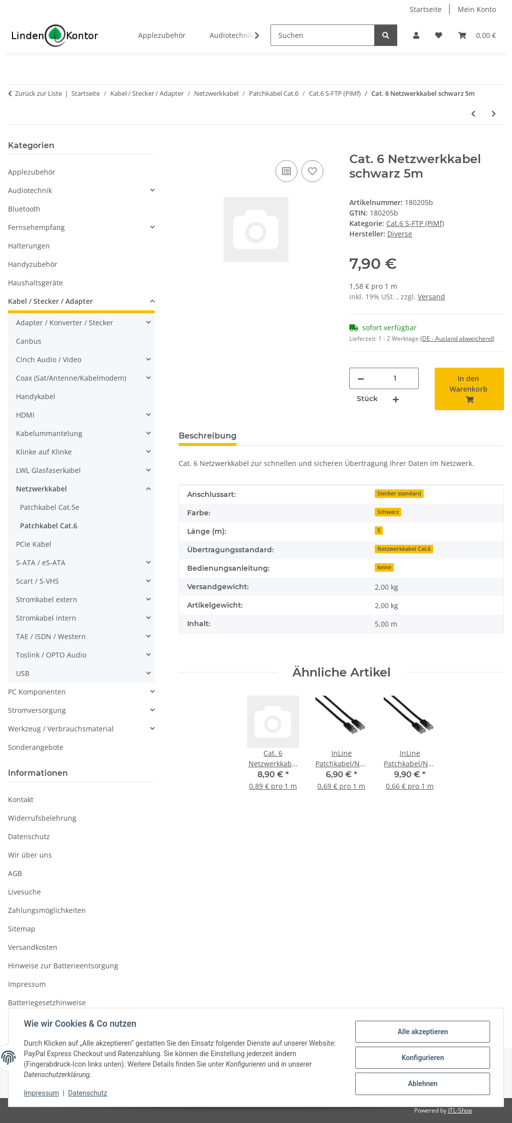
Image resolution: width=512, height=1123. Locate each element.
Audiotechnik (30, 190)
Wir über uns (30, 855)
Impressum (41, 1093)
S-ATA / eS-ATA (40, 562)
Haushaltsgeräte (35, 282)
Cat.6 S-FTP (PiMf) (415, 223)
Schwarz (388, 511)
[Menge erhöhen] (396, 399)
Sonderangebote (35, 747)
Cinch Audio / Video (48, 359)
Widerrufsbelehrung (42, 818)
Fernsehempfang (36, 227)
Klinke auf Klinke (44, 451)
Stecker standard (399, 493)
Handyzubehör (32, 264)
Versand (431, 296)
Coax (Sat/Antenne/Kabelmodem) (71, 378)
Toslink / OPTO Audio (51, 655)
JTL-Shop (460, 1110)
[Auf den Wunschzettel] (312, 171)
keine (384, 567)
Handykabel (35, 396)
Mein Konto (477, 9)
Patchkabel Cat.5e (49, 507)
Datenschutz (88, 1093)
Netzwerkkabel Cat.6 (404, 548)
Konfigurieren (422, 1058)
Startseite (426, 9)
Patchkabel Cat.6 (48, 525)
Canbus (28, 341)
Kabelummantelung (49, 433)
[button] (416, 35)
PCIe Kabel (33, 544)
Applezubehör (31, 172)
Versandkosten (32, 947)
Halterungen (29, 245)
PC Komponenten (37, 691)
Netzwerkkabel (41, 488)
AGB (15, 873)
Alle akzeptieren (422, 1032)
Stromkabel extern (46, 599)
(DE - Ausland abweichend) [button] (457, 338)
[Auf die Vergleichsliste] (286, 171)
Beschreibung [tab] (208, 436)
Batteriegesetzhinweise (47, 1002)
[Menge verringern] (361, 378)
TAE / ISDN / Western (51, 636)
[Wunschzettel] (438, 35)
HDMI (25, 415)
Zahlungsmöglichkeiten (47, 910)
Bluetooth (24, 209)
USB (22, 673)
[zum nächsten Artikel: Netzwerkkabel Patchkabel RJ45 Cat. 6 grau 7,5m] (494, 113)
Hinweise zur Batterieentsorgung (63, 965)
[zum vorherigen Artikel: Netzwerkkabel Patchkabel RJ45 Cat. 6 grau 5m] (473, 113)
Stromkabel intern (46, 618)
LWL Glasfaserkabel (48, 470)
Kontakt (20, 799)
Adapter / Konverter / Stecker (64, 322)
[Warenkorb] (477, 35)
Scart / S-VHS (37, 581)
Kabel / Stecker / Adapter (50, 301)
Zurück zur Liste (38, 93)
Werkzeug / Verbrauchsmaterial (61, 728)
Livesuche (24, 892)
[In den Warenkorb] (187, 146)
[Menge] (394, 378)
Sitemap (21, 928)
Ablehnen (422, 1084)
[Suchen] (322, 35)
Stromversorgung (37, 710)
